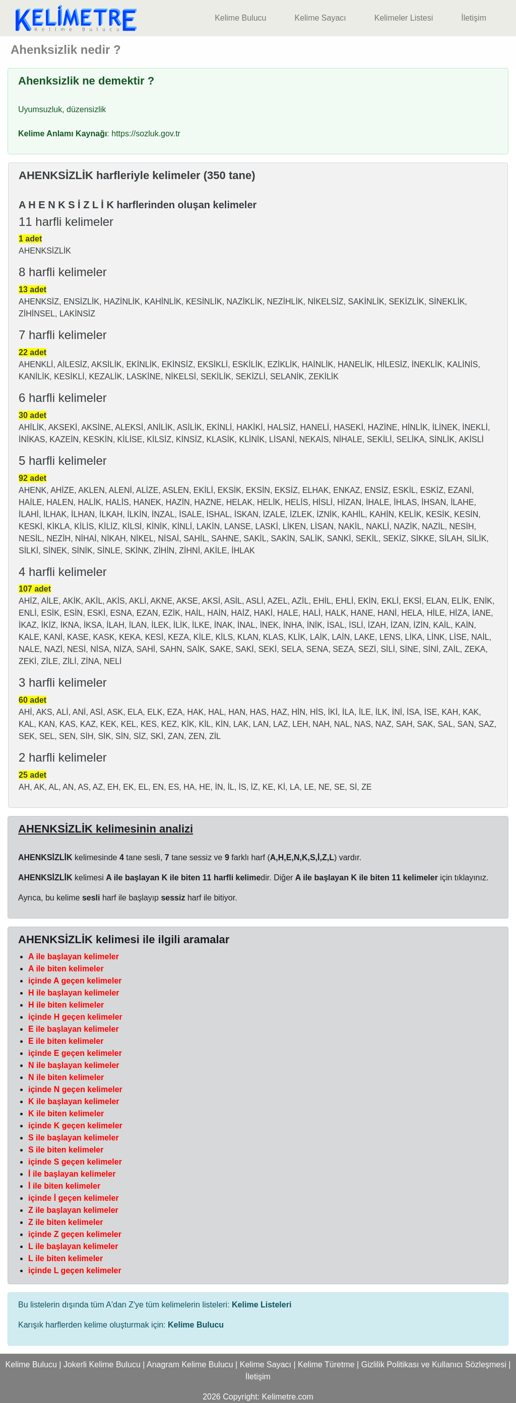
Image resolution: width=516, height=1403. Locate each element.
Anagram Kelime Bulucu (190, 1364)
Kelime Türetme (326, 1364)
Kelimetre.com (287, 1396)
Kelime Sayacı (320, 18)
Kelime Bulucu (240, 18)
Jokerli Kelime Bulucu (102, 1364)
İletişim (473, 18)
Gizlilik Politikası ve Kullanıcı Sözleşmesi (433, 1364)
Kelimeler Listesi (403, 18)
